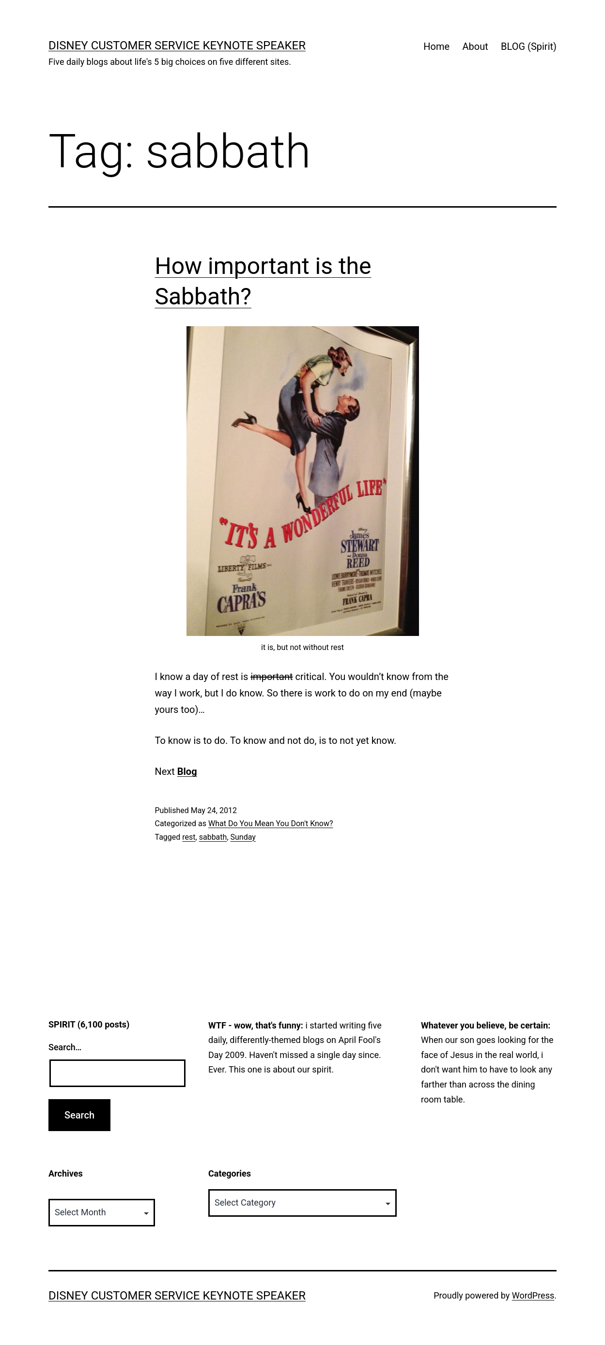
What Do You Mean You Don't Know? (270, 823)
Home (436, 46)
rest (188, 837)
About (475, 46)
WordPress (533, 1295)
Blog (187, 771)
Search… (65, 1047)
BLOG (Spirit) (529, 46)
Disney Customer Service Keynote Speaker (177, 45)
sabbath (213, 837)
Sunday (243, 837)
